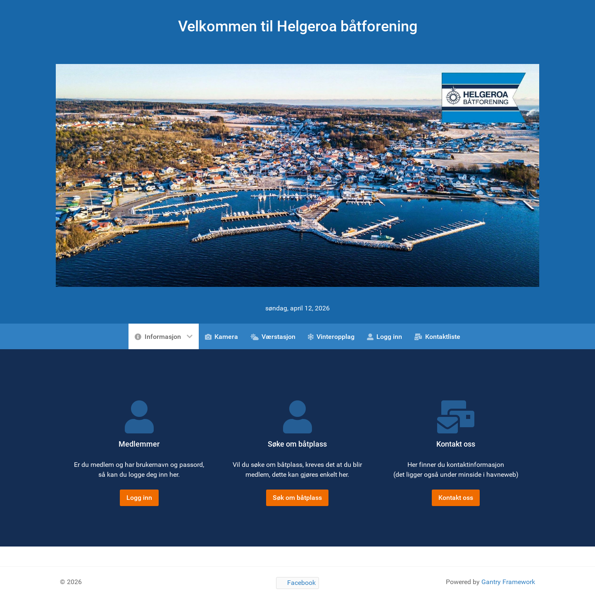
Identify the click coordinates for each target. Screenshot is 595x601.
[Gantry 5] (297, 175)
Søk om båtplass (297, 498)
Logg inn (139, 498)
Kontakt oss (455, 498)
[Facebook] (297, 583)
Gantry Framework (508, 582)
